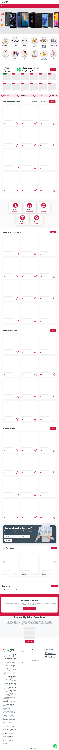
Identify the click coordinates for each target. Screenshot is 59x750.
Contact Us (29, 641)
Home (23, 651)
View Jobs (8, 540)
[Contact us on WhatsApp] (55, 746)
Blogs (23, 662)
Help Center (34, 653)
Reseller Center (35, 660)
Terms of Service (35, 658)
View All (53, 232)
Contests (24, 658)
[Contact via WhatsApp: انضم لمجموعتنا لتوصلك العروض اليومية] (33, 69)
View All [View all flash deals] (53, 69)
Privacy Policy (34, 656)
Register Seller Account (29, 608)
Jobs (23, 656)
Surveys (23, 660)
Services (23, 653)
